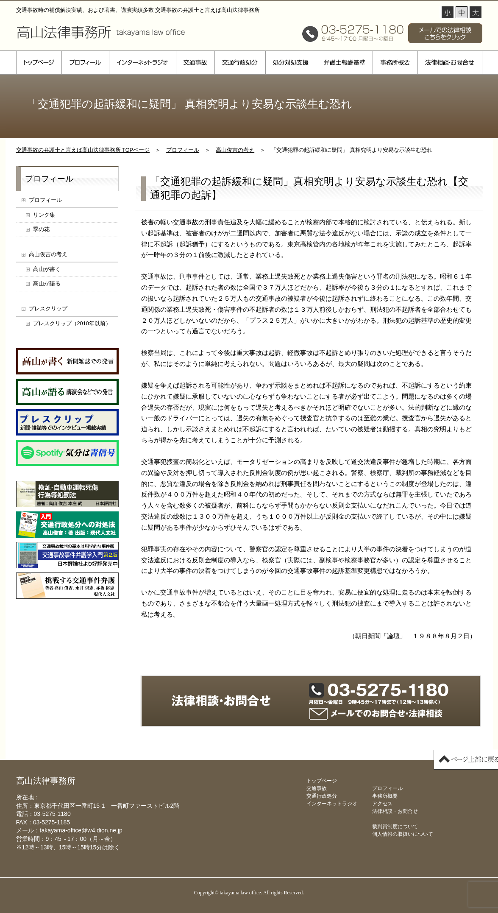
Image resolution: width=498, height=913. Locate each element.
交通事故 (195, 62)
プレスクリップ (48, 308)
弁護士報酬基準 (344, 62)
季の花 (41, 229)
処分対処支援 (290, 62)
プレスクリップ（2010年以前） (72, 323)
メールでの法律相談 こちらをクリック (445, 33)
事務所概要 (395, 62)
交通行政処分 (239, 62)
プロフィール (85, 62)
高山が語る (47, 283)
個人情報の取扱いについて (402, 834)
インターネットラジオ (142, 62)
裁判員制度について (395, 826)
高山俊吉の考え (235, 150)
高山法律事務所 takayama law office (101, 31)
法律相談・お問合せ (449, 62)
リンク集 (44, 215)
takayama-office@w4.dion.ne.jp (81, 830)
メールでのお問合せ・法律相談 (376, 713)
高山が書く (47, 269)
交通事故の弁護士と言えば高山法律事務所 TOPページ (83, 150)
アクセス (382, 804)
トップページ (38, 62)
